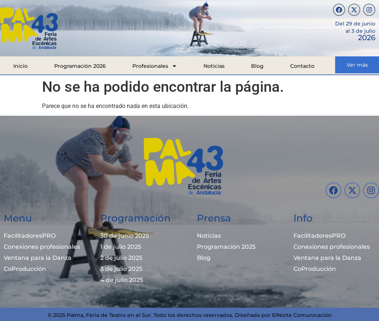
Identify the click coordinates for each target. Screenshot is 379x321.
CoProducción (25, 268)
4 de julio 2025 (121, 279)
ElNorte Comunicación (302, 315)
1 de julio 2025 (120, 246)
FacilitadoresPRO (30, 235)
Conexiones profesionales (42, 246)
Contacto (302, 66)
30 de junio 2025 (124, 235)
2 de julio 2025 (121, 257)
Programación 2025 (226, 246)
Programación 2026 (80, 66)
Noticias (214, 66)
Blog (257, 66)
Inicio (20, 66)
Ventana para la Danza (38, 257)
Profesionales (154, 66)
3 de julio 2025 (121, 268)
